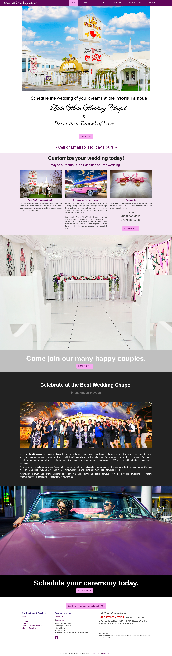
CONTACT (153, 3)
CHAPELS (103, 3)
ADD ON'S (118, 3)
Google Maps (60, 620)
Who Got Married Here (29, 628)
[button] (135, 3)
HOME (73, 3)
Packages (25, 621)
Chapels (25, 623)
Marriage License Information (32, 626)
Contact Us (59, 617)
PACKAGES (87, 3)
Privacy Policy (96, 653)
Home (24, 617)
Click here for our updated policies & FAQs (86, 606)
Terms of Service (107, 653)
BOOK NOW (86, 136)
